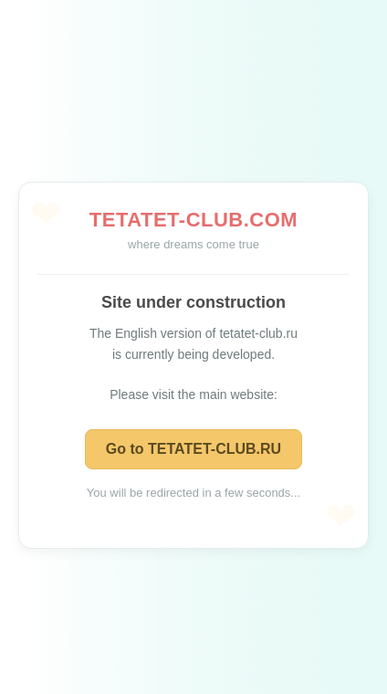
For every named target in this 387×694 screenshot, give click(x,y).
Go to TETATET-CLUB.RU (193, 449)
